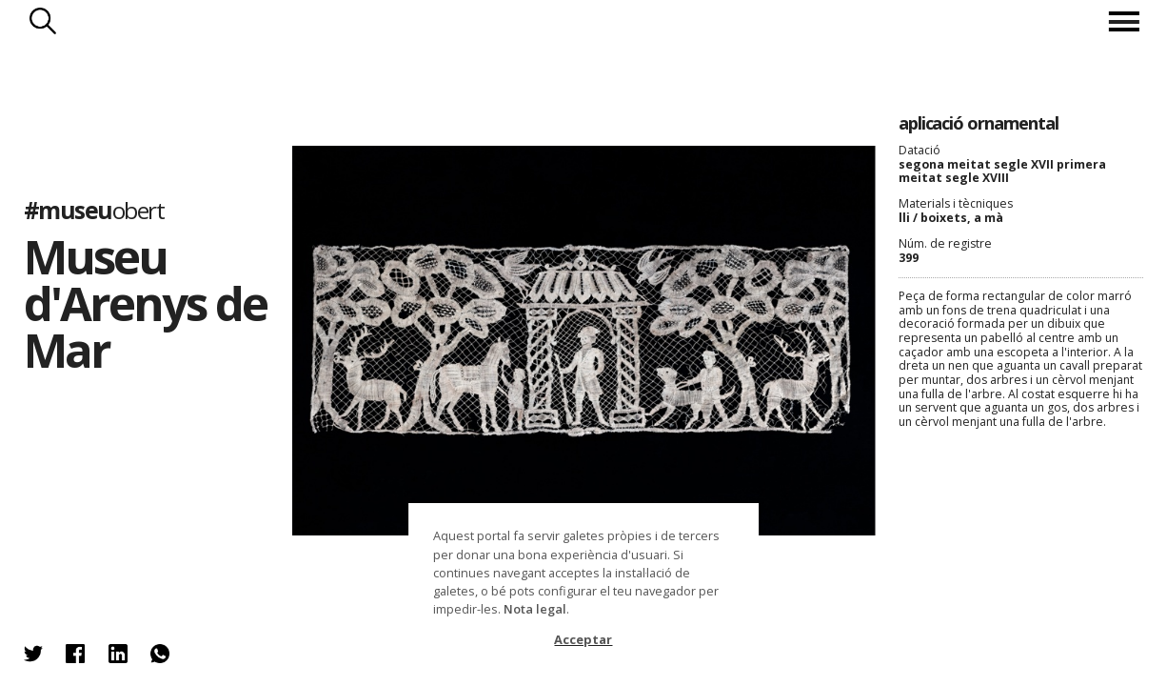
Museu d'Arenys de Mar (145, 303)
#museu (94, 210)
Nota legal (535, 608)
